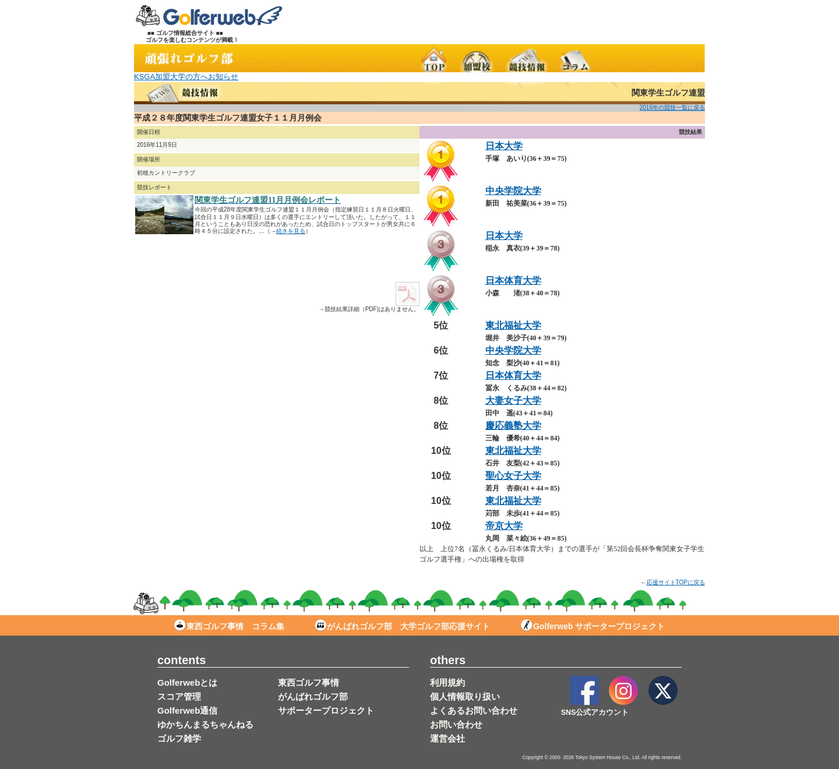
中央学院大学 (513, 191)
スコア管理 (179, 696)
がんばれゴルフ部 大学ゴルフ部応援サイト (402, 626)
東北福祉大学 (513, 325)
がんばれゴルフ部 (313, 696)
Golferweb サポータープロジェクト (593, 626)
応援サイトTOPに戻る (676, 582)
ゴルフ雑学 (179, 738)
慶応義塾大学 (513, 426)
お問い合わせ (456, 724)
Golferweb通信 (187, 710)
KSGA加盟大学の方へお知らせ (186, 76)
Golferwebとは (187, 682)
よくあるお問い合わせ (473, 710)
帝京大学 (504, 526)
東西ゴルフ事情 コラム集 (229, 626)
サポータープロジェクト (326, 710)
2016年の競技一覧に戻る (672, 107)
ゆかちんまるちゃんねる (205, 724)
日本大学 (504, 146)
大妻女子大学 (513, 400)
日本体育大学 (513, 280)
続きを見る (290, 231)
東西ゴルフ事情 (308, 682)
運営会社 (447, 738)
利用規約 (447, 682)
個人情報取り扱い (465, 696)
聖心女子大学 (513, 476)
